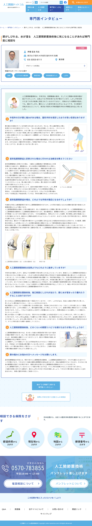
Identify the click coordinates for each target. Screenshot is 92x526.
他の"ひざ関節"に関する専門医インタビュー (46, 385)
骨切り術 (37, 75)
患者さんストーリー (83, 8)
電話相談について (23, 483)
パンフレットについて (69, 483)
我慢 (8, 75)
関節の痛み (31, 8)
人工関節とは (41, 8)
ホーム (2, 27)
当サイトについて (36, 509)
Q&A (4, 509)
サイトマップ (46, 513)
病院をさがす (69, 8)
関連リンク (76, 509)
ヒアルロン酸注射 (22, 75)
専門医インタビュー (55, 8)
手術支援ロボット (51, 75)
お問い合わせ (57, 509)
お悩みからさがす (80, 2)
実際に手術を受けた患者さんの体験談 (51, 397)
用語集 (17, 509)
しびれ (66, 75)
